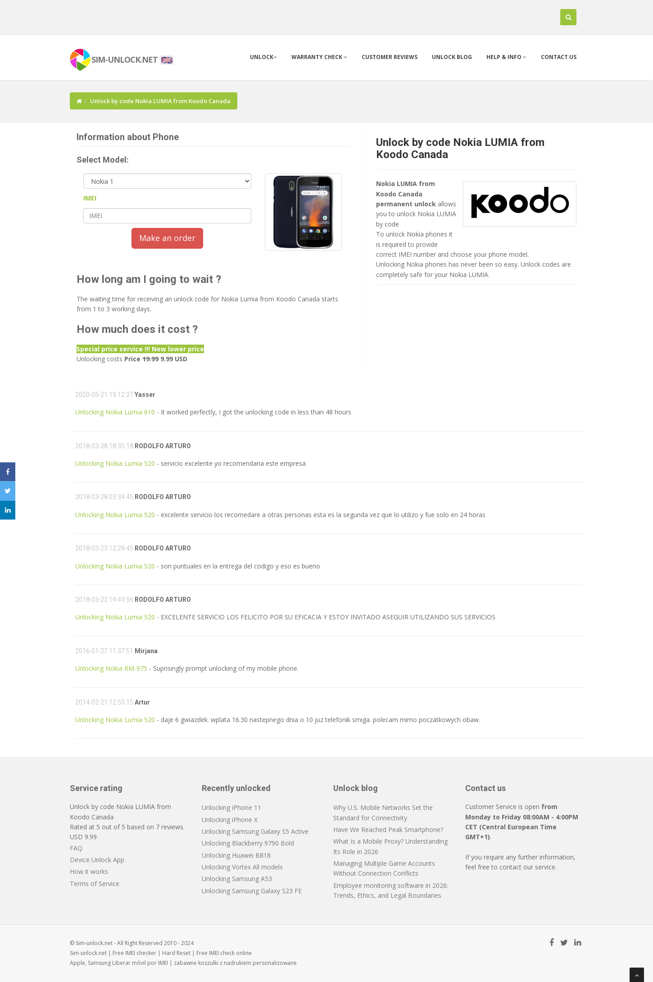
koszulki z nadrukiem (224, 963)
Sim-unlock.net (88, 953)
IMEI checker (140, 953)
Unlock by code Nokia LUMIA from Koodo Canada (460, 148)
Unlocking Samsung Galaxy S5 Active (255, 831)
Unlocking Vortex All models (242, 867)
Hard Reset (176, 953)
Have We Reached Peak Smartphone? (388, 829)
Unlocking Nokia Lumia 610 (115, 412)
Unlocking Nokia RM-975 (111, 668)
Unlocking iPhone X (230, 819)
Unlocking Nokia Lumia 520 (115, 463)
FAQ (76, 848)
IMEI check (222, 953)
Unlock (263, 57)
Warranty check (319, 57)
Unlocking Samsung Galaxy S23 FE (252, 891)
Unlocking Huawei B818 (236, 855)
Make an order (167, 237)
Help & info (506, 57)
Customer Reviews (389, 57)
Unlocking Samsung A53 (237, 878)
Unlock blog (452, 57)
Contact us (558, 57)
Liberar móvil (129, 963)
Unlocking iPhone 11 (231, 807)
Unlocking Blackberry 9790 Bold (248, 843)
